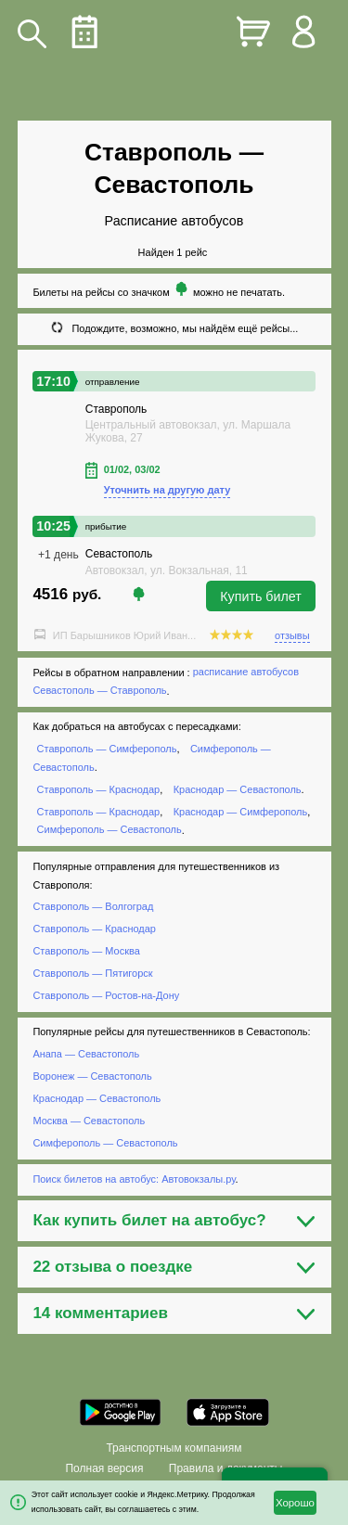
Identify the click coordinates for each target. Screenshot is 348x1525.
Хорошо (295, 1502)
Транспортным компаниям (173, 1448)
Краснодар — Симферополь (240, 811)
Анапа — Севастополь (85, 1053)
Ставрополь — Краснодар (99, 789)
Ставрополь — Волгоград (92, 907)
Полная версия (104, 1468)
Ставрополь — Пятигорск (92, 973)
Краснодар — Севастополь (238, 789)
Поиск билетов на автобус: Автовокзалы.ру (133, 1179)
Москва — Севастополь (88, 1120)
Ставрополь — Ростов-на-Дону (105, 995)
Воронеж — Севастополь (91, 1076)
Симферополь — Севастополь (109, 830)
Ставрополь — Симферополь (107, 748)
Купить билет (261, 596)
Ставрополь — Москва (85, 950)
